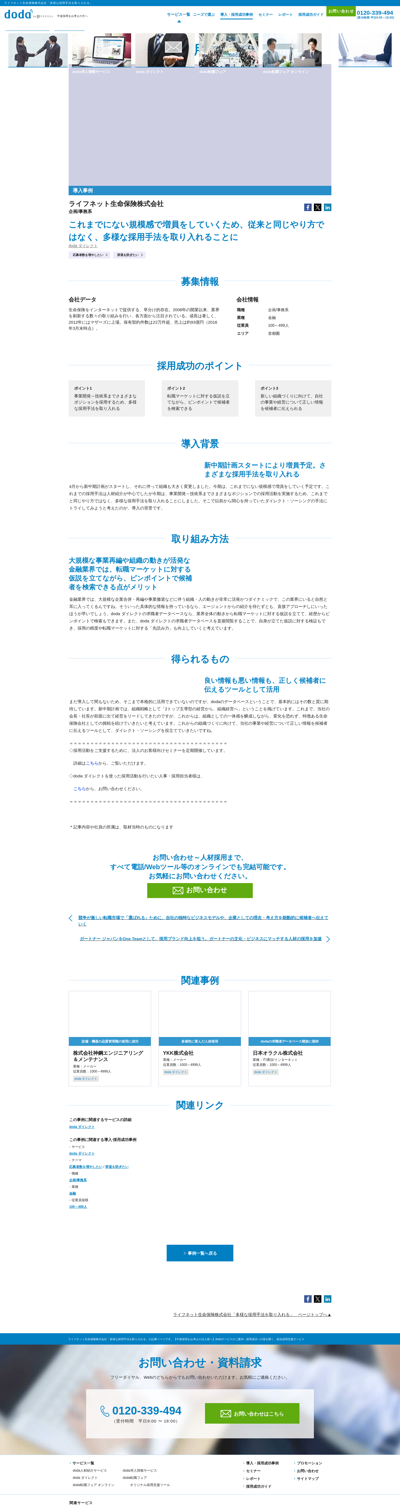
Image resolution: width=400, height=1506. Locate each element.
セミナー (257, 14)
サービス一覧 (168, 14)
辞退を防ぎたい (128, 255)
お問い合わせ (336, 14)
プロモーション (308, 1463)
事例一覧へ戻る (200, 1253)
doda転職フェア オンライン (143, 1477)
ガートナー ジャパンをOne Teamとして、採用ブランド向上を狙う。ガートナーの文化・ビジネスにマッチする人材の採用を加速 (201, 938)
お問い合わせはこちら (252, 1413)
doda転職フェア (85, 1477)
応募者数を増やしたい (88, 255)
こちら (79, 788)
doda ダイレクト (83, 246)
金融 (72, 1193)
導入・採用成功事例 (228, 14)
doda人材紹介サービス (90, 1470)
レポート (277, 14)
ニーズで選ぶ (195, 14)
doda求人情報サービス (140, 1470)
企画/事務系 (78, 1180)
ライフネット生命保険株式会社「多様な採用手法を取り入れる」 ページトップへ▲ (252, 1314)
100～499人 (78, 1207)
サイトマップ (306, 1479)
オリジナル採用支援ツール (200, 1477)
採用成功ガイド (302, 14)
